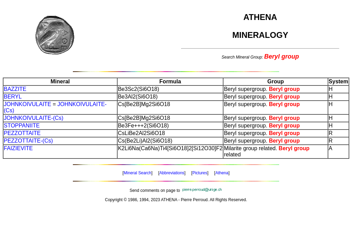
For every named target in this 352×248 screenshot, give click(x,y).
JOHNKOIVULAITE (27, 104)
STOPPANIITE (22, 125)
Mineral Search (138, 172)
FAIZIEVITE (18, 148)
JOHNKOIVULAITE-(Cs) (33, 118)
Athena (221, 172)
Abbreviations (172, 172)
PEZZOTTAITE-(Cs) (28, 141)
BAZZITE (15, 89)
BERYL (13, 97)
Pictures (199, 172)
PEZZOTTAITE (22, 133)
